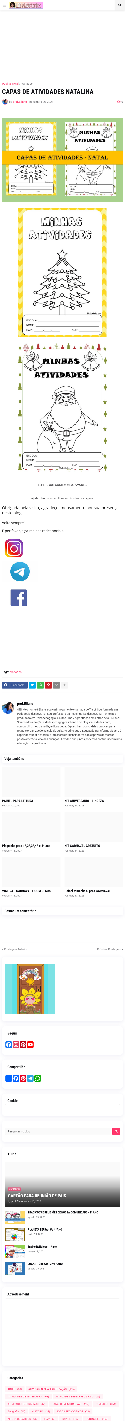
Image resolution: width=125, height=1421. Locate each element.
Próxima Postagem (109, 949)
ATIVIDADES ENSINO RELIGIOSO (77, 1396)
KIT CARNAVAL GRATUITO (82, 846)
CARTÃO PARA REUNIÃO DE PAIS (37, 1195)
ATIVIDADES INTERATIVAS (26, 1404)
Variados (27, 83)
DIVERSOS (106, 1404)
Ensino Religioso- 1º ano (42, 1247)
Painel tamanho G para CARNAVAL (88, 891)
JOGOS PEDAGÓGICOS (73, 1411)
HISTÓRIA (41, 1411)
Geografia (16, 1411)
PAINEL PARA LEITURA (17, 801)
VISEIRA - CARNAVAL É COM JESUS (26, 891)
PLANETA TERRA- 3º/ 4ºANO (45, 1229)
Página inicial (10, 83)
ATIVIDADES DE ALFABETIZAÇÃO (51, 1389)
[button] (4, 5)
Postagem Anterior (16, 949)
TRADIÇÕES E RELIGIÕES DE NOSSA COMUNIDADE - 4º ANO (63, 1212)
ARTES (15, 1389)
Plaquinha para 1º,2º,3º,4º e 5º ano (26, 846)
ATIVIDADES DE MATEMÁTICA (28, 1396)
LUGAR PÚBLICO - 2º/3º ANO (45, 1264)
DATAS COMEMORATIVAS (70, 1404)
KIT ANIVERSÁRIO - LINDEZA (84, 801)
